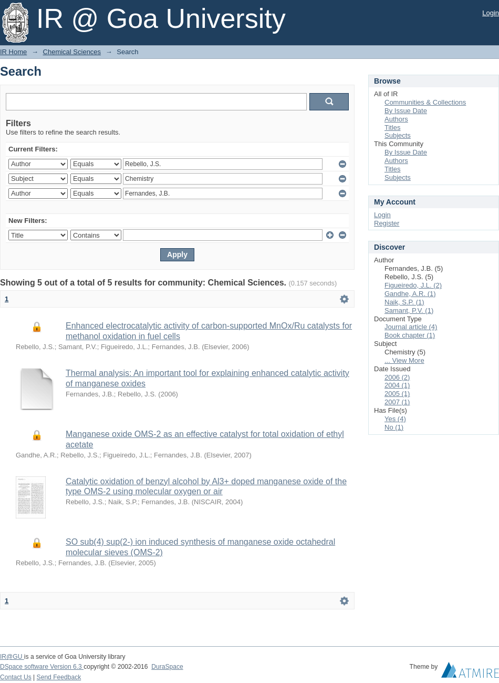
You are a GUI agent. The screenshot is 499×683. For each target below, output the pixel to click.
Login (490, 13)
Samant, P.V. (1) (408, 310)
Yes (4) (395, 419)
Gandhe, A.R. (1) (410, 294)
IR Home (13, 52)
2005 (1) (397, 393)
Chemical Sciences (72, 52)
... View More (404, 360)
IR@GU (12, 656)
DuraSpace (167, 666)
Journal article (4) (410, 327)
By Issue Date (405, 111)
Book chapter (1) (409, 335)
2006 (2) (397, 377)
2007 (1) (397, 402)
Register (386, 223)
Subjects (397, 135)
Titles (392, 127)
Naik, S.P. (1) (404, 302)
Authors (396, 119)
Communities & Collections (425, 102)
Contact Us (16, 677)
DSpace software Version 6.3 (42, 666)
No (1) (393, 427)
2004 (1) (397, 385)
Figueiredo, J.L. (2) (413, 285)
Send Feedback (59, 677)
